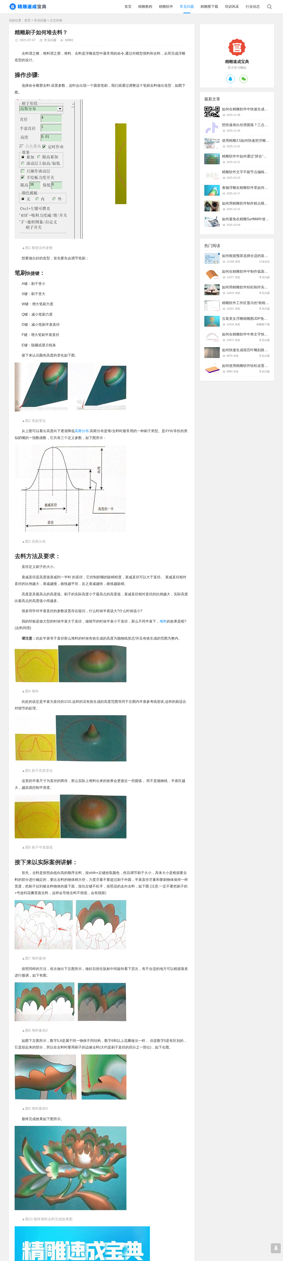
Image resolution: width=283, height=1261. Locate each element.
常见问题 (187, 6)
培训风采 (232, 6)
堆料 (163, 621)
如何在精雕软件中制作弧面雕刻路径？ (252, 271)
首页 (128, 6)
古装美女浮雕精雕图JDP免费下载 (248, 318)
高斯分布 (82, 431)
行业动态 (253, 6)
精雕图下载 (209, 6)
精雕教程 (145, 6)
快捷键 (32, 273)
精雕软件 (166, 6)
